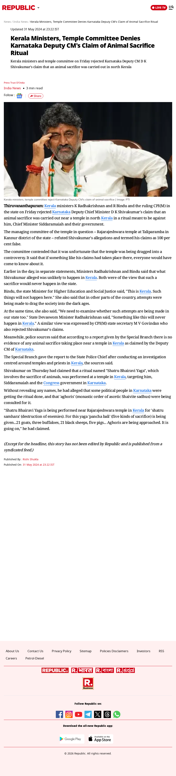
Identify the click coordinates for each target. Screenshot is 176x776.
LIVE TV (159, 8)
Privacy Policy (61, 651)
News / (8, 22)
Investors (143, 651)
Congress (51, 382)
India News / (21, 22)
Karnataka (61, 211)
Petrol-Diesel (34, 658)
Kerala (50, 205)
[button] (35, 96)
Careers (11, 658)
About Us (12, 651)
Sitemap (86, 651)
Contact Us (35, 651)
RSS (161, 651)
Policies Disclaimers (114, 651)
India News (12, 88)
